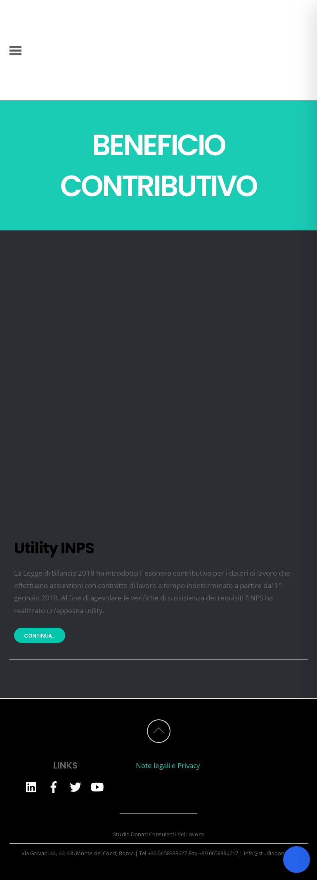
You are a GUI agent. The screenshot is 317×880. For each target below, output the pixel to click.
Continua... (39, 635)
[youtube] (97, 786)
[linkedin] (32, 786)
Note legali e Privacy (168, 765)
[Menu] (15, 50)
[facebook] (54, 786)
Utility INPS (54, 548)
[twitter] (75, 786)
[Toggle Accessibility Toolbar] (296, 859)
